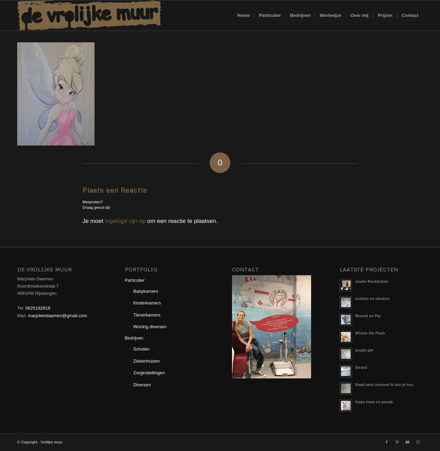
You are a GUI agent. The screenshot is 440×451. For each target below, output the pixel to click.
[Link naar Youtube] (407, 442)
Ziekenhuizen (146, 361)
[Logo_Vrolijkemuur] (89, 15)
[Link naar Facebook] (387, 442)
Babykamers (145, 291)
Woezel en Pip (368, 316)
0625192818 (37, 308)
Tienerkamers (147, 315)
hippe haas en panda (374, 402)
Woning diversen (150, 326)
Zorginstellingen (149, 372)
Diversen (142, 384)
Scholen (141, 349)
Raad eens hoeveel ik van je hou (384, 385)
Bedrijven (134, 338)
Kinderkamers (147, 302)
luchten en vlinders (372, 299)
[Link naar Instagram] (417, 442)
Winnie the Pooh (370, 333)
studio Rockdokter (371, 281)
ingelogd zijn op (125, 221)
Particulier (135, 280)
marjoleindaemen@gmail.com (57, 315)
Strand (361, 367)
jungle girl (364, 350)
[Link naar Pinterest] (397, 442)
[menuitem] (243, 15)
